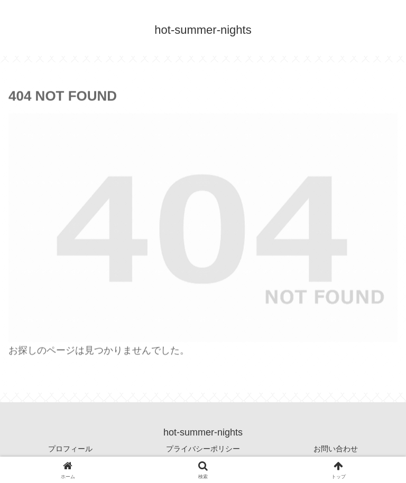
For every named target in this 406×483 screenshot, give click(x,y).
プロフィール (70, 448)
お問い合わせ (335, 448)
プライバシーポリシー (203, 448)
